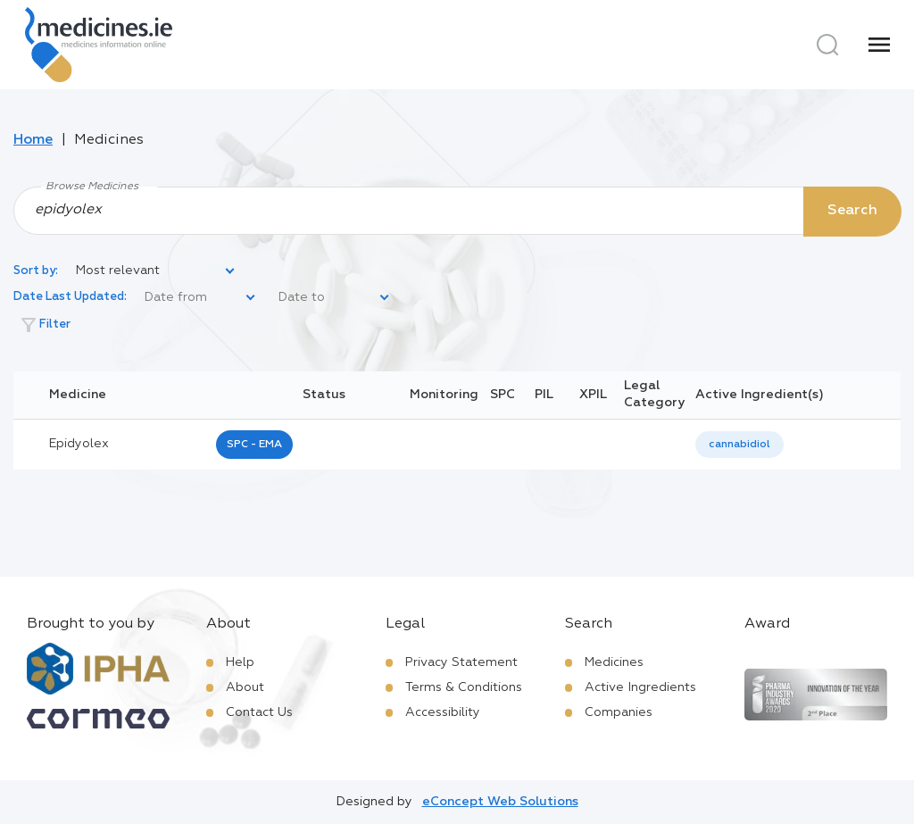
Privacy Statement (461, 662)
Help (240, 662)
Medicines (614, 662)
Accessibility (442, 712)
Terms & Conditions (463, 687)
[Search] (827, 44)
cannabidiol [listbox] (739, 444)
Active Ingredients (640, 687)
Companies (618, 712)
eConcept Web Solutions (500, 801)
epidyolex (79, 443)
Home (33, 140)
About (245, 687)
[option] (739, 445)
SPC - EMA (254, 444)
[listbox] (156, 271)
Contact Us (259, 712)
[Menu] (879, 44)
